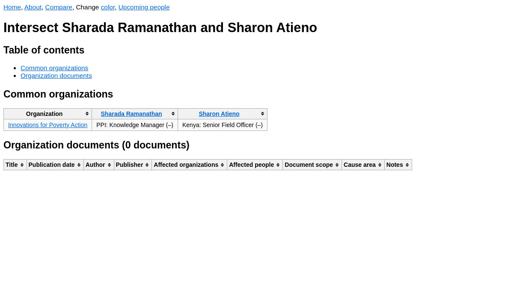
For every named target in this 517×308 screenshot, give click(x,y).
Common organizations (54, 67)
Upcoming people (144, 7)
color (108, 7)
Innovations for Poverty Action (47, 124)
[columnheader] (48, 113)
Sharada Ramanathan (131, 113)
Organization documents (56, 75)
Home (12, 7)
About (33, 7)
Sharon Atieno (219, 113)
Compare (58, 7)
